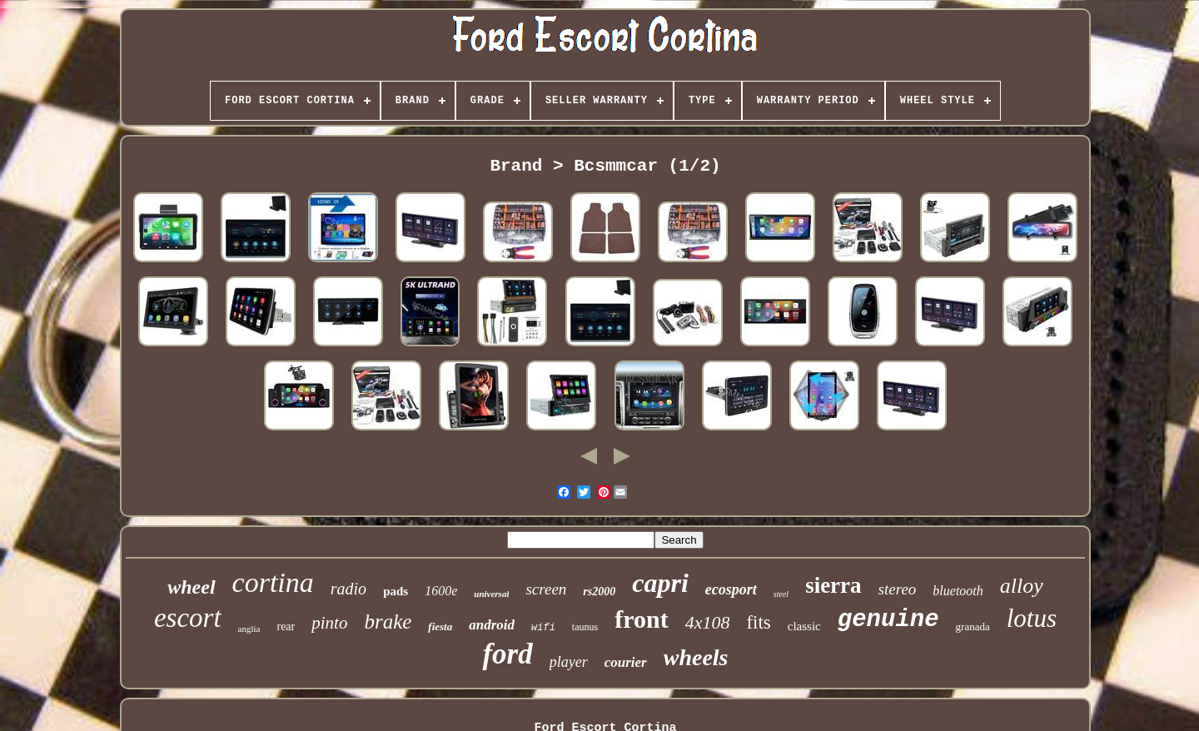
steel (781, 594)
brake (387, 621)
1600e (441, 591)
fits (758, 622)
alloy (1021, 586)
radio (348, 588)
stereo (897, 589)
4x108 (707, 622)
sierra (833, 585)
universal (491, 594)
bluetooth (958, 591)
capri (660, 583)
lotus (1032, 618)
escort (187, 618)
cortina (273, 582)
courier (625, 662)
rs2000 (599, 591)
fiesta (440, 626)
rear (285, 626)
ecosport (731, 589)
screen (545, 589)
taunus (585, 627)
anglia (249, 629)
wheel (191, 587)
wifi (543, 628)
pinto (329, 623)
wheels (696, 657)
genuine (888, 620)
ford (507, 654)
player (569, 662)
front (641, 619)
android (492, 625)
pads (395, 591)
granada (973, 626)
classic (804, 626)
